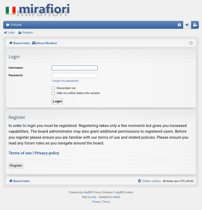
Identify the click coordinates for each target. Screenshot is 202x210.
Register (27, 32)
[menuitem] (179, 25)
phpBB (87, 192)
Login (11, 32)
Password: (16, 75)
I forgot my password (65, 80)
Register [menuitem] (196, 26)
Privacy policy (47, 153)
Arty (94, 197)
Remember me (64, 88)
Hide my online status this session (76, 93)
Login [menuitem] (188, 26)
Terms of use (20, 153)
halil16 (116, 197)
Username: (16, 67)
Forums (16, 25)
